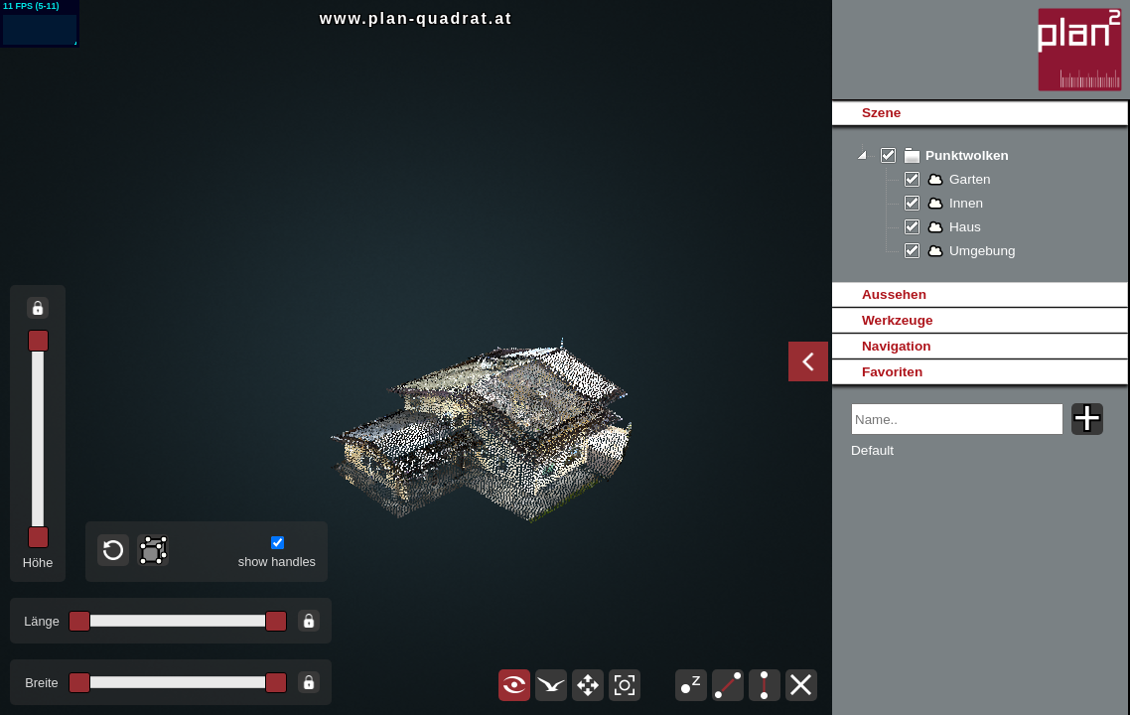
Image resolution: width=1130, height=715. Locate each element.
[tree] (979, 203)
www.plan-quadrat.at (416, 18)
